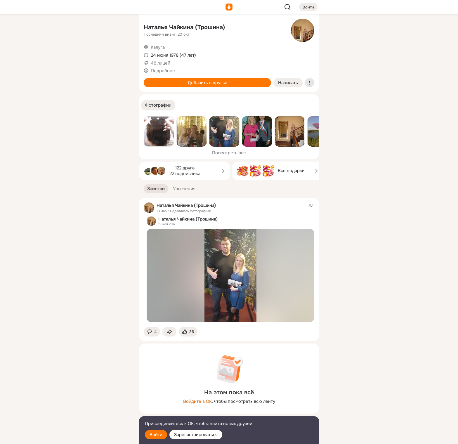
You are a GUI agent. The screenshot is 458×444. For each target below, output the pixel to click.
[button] (158, 105)
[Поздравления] (96, 79)
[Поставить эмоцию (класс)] (188, 332)
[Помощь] (70, 105)
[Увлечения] (96, 28)
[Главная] (70, 28)
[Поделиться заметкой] (169, 332)
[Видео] (121, 54)
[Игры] (121, 79)
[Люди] (96, 54)
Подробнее (163, 70)
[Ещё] (96, 399)
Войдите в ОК (197, 401)
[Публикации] (70, 54)
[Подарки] (70, 79)
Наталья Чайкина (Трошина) (184, 27)
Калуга (158, 47)
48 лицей (160, 63)
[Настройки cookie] (96, 436)
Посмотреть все (229, 153)
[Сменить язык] (96, 411)
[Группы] (121, 28)
